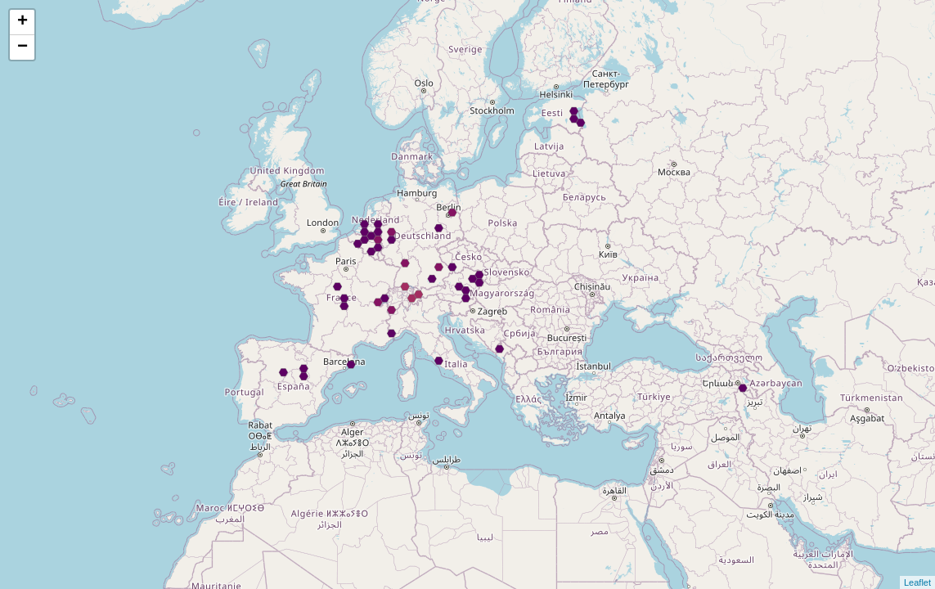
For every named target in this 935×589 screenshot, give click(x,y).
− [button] (22, 47)
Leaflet (917, 582)
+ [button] (22, 22)
